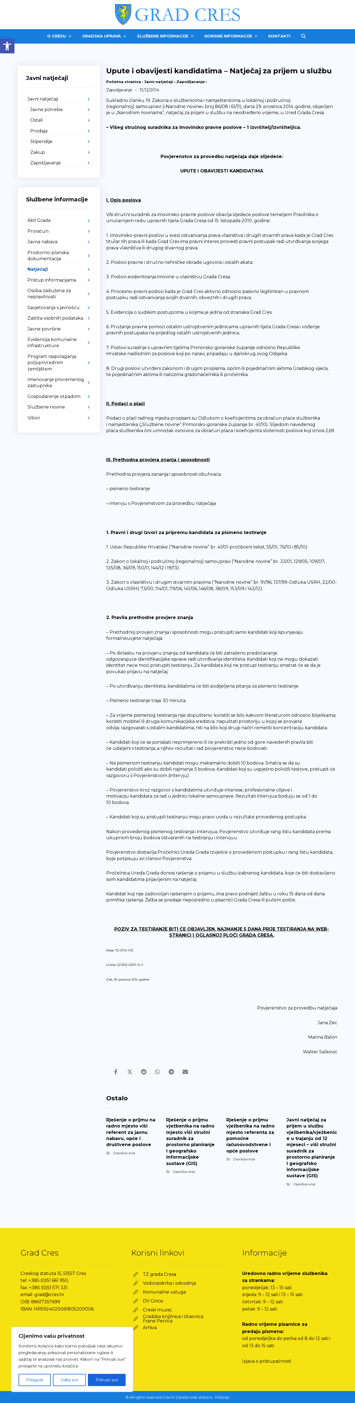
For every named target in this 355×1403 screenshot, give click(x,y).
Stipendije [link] (41, 141)
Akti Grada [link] (38, 220)
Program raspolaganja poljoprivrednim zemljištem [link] (51, 363)
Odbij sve (69, 1379)
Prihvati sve (107, 1379)
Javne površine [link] (44, 329)
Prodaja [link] (38, 131)
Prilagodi (34, 1379)
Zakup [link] (37, 152)
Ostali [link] (36, 120)
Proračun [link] (38, 231)
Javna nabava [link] (42, 241)
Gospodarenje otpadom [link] (53, 396)
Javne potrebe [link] (46, 109)
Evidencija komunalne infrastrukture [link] (52, 342)
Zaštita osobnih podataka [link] (55, 318)
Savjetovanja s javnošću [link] (53, 307)
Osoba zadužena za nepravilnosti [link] (49, 293)
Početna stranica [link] (123, 81)
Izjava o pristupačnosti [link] (266, 1361)
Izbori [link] (33, 417)
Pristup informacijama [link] (51, 280)
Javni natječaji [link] (158, 81)
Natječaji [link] (37, 269)
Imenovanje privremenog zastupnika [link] (55, 382)
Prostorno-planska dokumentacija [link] (48, 255)
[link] (7, 46)
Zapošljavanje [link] (190, 81)
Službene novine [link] (46, 407)
